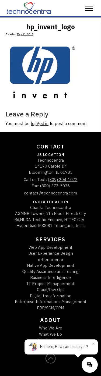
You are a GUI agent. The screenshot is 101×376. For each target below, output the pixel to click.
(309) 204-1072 (63, 179)
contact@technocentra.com (50, 193)
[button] (89, 8)
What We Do (50, 334)
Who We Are (50, 328)
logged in (39, 123)
